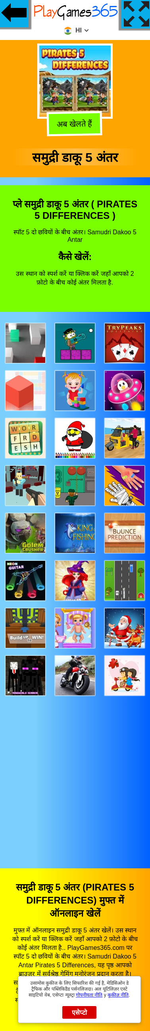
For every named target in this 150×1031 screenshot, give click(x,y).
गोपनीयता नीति (89, 995)
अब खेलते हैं (74, 124)
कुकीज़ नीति (118, 995)
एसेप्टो (79, 1012)
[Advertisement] (75, 774)
